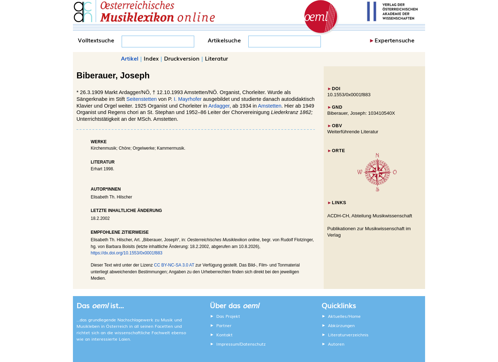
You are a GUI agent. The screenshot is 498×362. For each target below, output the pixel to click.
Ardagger (218, 106)
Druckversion (182, 58)
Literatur (216, 58)
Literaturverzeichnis (348, 334)
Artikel (129, 58)
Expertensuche (394, 40)
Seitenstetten (141, 99)
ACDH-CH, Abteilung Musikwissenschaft (369, 215)
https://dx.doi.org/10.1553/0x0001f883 (127, 252)
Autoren (336, 344)
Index (151, 58)
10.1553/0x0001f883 (349, 94)
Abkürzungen (341, 325)
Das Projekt (228, 316)
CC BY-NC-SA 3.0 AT (174, 265)
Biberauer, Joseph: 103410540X (361, 113)
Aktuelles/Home (344, 316)
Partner (224, 325)
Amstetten (269, 106)
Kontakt (224, 334)
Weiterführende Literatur (352, 131)
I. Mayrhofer (186, 99)
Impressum (227, 344)
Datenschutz (253, 344)
